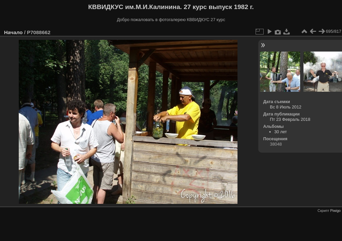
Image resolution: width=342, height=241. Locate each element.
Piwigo (335, 211)
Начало (13, 32)
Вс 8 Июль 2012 (285, 106)
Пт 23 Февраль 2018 (290, 119)
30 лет (280, 131)
